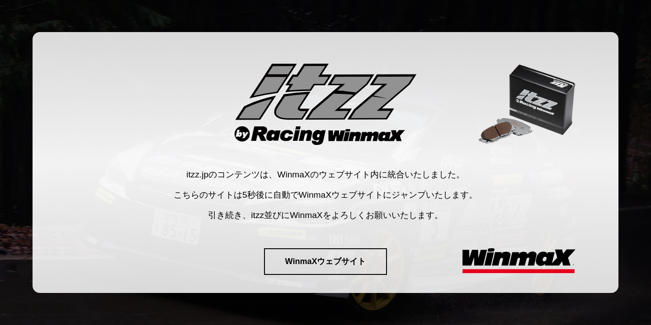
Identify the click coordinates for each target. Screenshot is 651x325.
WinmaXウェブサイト (325, 261)
